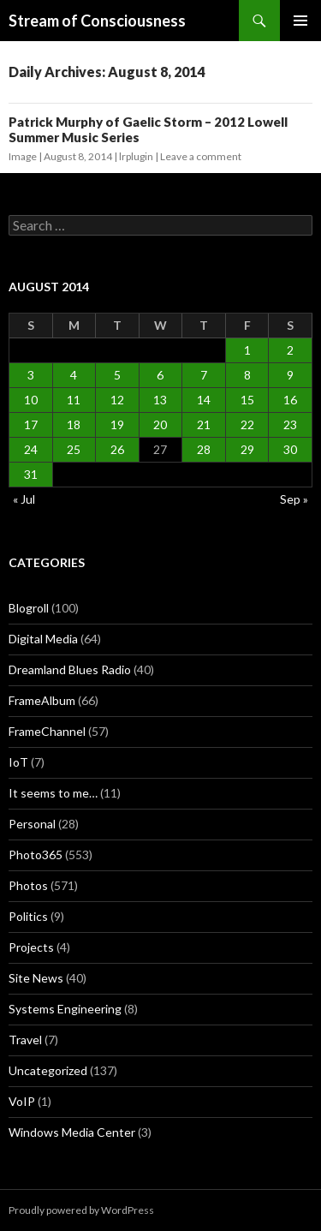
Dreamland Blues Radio (70, 669)
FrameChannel (47, 731)
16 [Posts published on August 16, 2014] (290, 399)
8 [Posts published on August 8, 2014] (247, 375)
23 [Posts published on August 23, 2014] (290, 424)
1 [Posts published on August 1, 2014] (247, 350)
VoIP (22, 1101)
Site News (36, 978)
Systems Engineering (65, 1008)
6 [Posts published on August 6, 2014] (160, 375)
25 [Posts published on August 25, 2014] (73, 449)
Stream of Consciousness (97, 20)
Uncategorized (48, 1070)
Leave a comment (200, 156)
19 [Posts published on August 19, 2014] (117, 424)
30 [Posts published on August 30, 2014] (290, 449)
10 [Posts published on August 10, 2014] (31, 399)
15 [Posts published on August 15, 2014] (247, 399)
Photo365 (35, 854)
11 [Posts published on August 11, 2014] (73, 399)
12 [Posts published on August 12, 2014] (117, 399)
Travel (25, 1039)
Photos (28, 885)
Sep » (294, 499)
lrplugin (136, 156)
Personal (32, 823)
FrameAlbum (42, 700)
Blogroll (29, 608)
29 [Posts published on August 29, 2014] (247, 449)
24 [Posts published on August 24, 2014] (31, 449)
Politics (28, 916)
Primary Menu (300, 20)
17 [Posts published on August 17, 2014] (31, 424)
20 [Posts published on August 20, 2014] (160, 424)
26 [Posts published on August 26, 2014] (117, 449)
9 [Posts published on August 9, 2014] (290, 375)
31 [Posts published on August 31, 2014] (31, 474)
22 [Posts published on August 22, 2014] (247, 424)
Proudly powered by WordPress (81, 1210)
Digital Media (43, 638)
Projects (31, 947)
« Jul (24, 499)
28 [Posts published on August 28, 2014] (204, 449)
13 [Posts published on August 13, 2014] (160, 399)
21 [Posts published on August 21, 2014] (204, 424)
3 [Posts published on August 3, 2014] (30, 375)
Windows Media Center (72, 1132)
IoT (18, 762)
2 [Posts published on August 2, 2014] (290, 350)
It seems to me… (53, 793)
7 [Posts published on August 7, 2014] (203, 375)
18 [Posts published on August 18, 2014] (73, 424)
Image (23, 156)
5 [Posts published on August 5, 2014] (117, 375)
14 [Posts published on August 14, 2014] (204, 399)
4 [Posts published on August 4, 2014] (73, 375)
